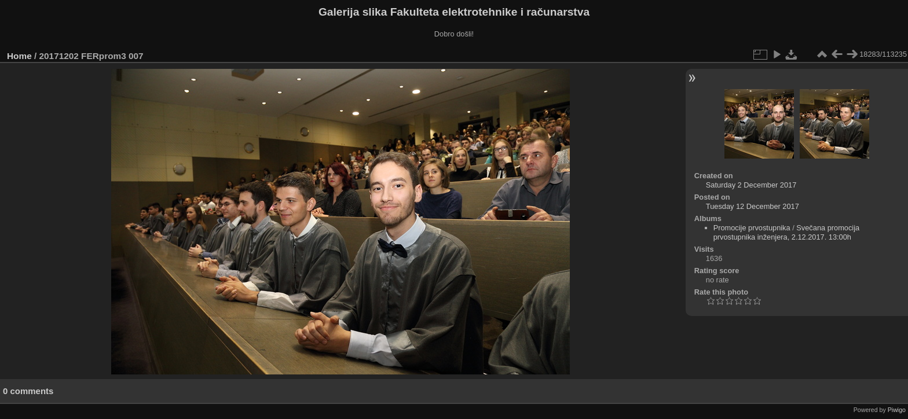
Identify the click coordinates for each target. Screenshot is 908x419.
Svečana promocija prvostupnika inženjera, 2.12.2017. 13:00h (786, 232)
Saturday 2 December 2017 (751, 185)
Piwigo (897, 409)
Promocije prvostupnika (751, 227)
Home (19, 56)
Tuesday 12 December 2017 (752, 206)
